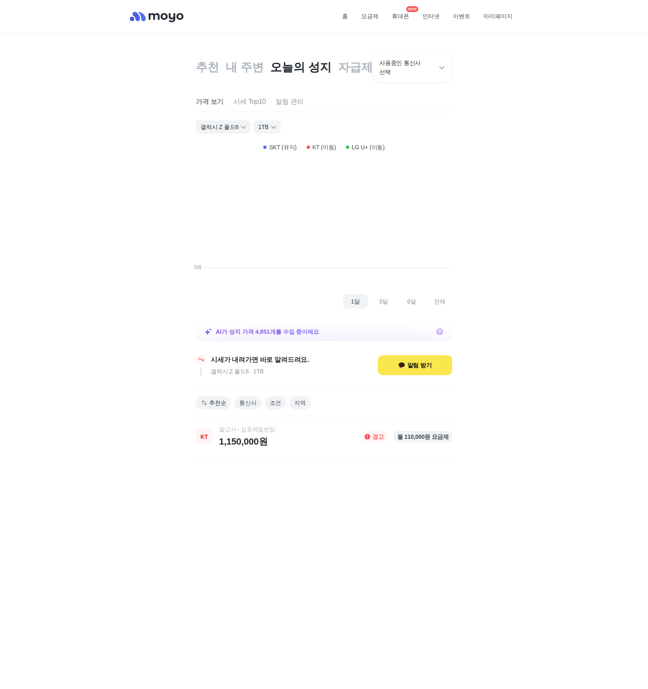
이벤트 (461, 16)
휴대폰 (403, 13)
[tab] (210, 102)
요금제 (370, 16)
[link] (324, 436)
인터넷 (431, 16)
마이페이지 (498, 16)
